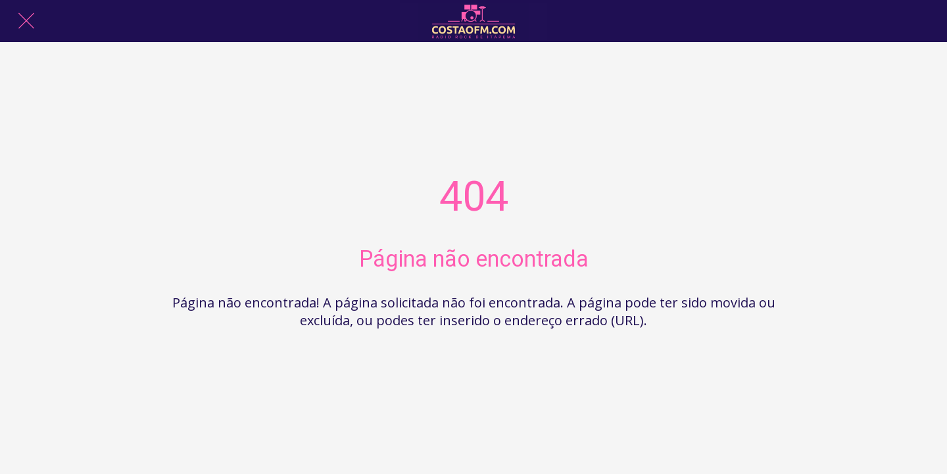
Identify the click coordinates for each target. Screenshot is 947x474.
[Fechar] (26, 21)
